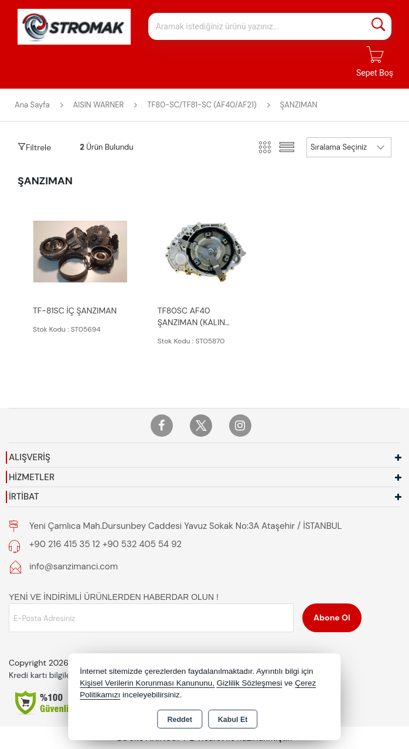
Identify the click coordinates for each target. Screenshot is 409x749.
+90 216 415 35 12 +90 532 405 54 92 (105, 544)
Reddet (179, 720)
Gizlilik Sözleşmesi (249, 683)
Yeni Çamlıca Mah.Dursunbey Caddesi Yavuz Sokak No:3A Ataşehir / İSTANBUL (185, 526)
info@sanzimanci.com (73, 566)
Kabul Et (233, 720)
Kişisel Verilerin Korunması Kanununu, (147, 683)
